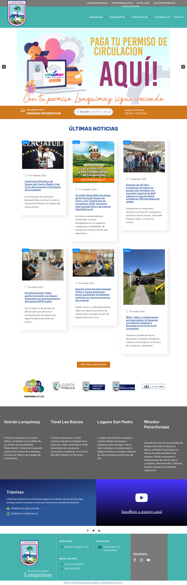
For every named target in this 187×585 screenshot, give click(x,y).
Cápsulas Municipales (97, 3)
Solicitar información (164, 3)
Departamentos (118, 17)
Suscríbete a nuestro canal (141, 510)
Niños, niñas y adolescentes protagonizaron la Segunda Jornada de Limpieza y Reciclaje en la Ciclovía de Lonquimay (142, 323)
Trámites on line (141, 17)
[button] (93, 67)
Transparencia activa (122, 3)
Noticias (25, 142)
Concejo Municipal (131, 6)
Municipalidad (97, 17)
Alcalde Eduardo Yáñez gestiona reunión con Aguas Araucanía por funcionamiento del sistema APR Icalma (42, 297)
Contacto (179, 17)
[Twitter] (93, 530)
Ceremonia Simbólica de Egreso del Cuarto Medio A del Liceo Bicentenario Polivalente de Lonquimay (43, 185)
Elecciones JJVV (162, 17)
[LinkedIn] (99, 530)
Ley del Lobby (143, 3)
